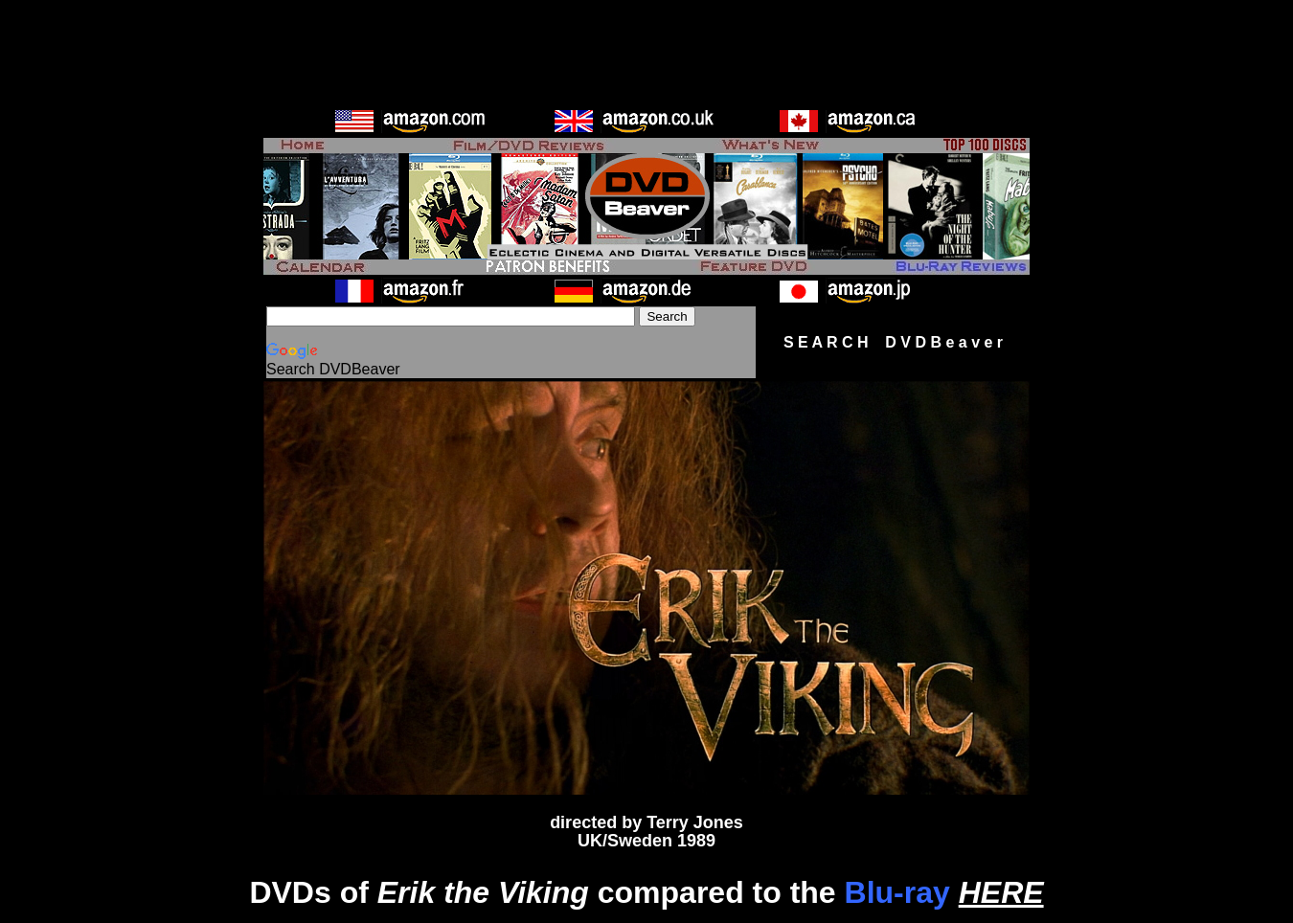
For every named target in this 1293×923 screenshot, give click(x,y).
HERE (1001, 892)
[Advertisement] (646, 51)
